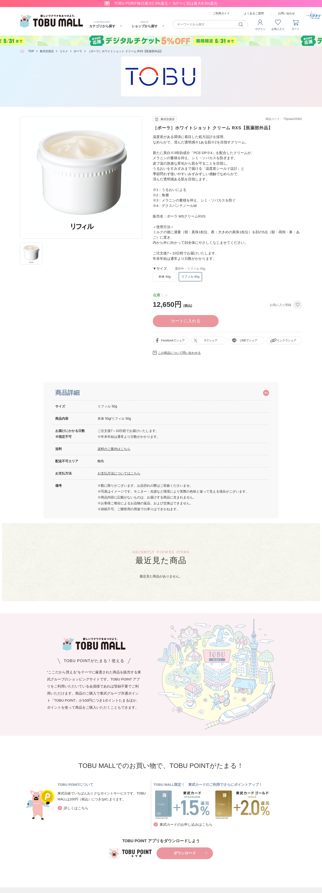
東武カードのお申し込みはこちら (186, 824)
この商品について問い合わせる (179, 353)
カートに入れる (185, 321)
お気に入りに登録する (297, 304)
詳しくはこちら (76, 808)
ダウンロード (184, 853)
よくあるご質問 (254, 13)
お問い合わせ (286, 13)
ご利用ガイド (221, 13)
